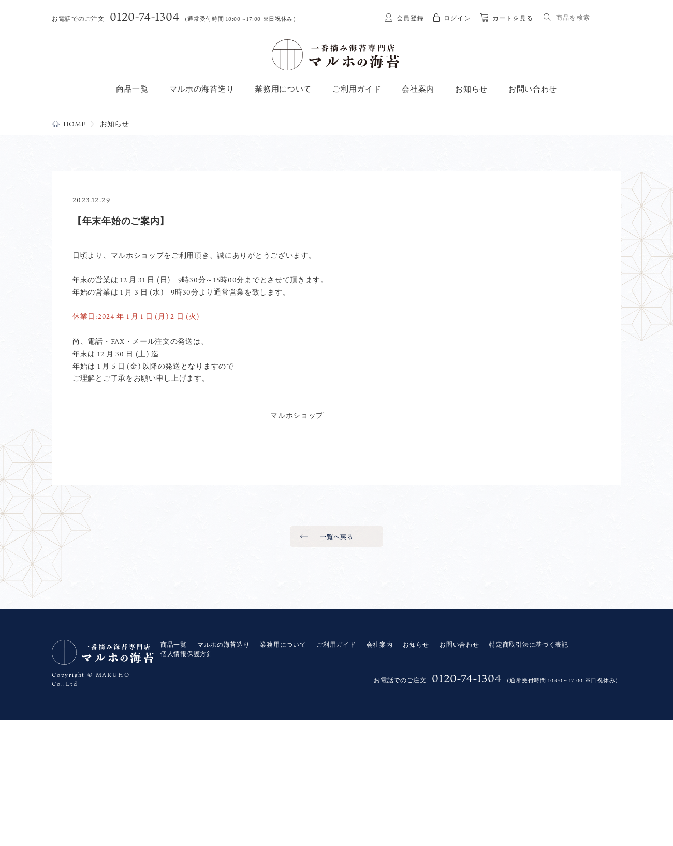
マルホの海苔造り (202, 89)
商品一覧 (132, 89)
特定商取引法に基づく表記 (528, 644)
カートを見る (512, 18)
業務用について (283, 89)
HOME (74, 124)
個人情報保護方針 (186, 654)
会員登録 (410, 18)
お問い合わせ (532, 89)
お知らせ (471, 89)
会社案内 (418, 89)
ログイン (457, 18)
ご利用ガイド (356, 89)
